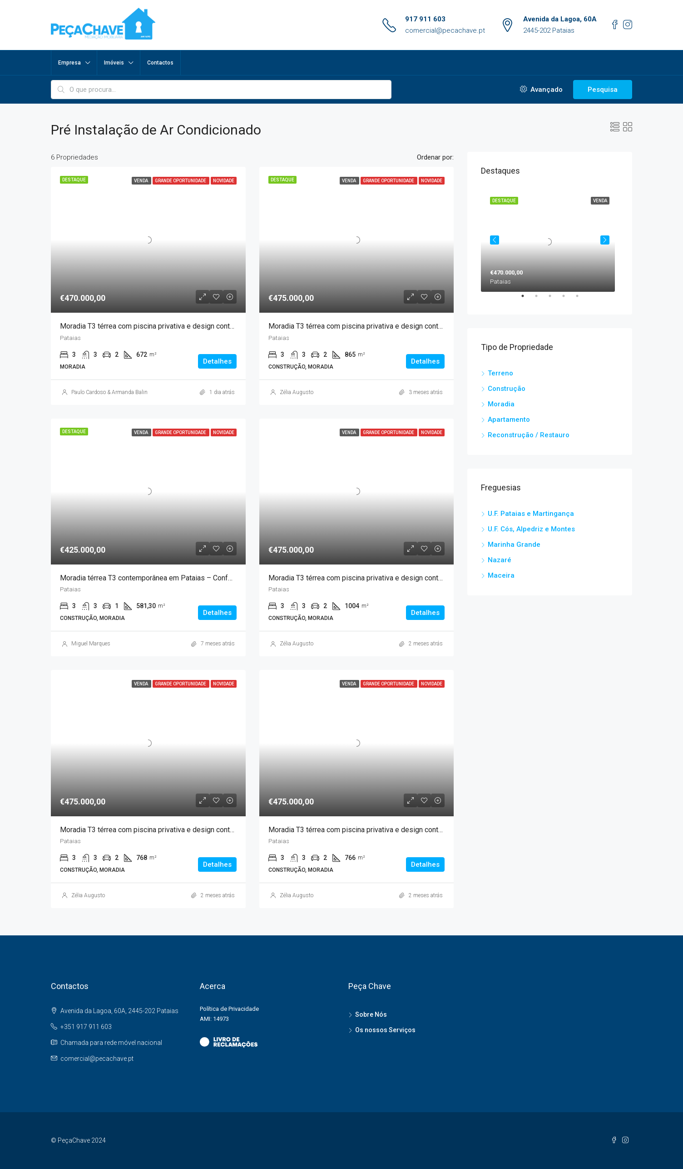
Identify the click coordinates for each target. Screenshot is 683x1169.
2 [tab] (540, 299)
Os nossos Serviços (385, 1030)
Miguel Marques (90, 643)
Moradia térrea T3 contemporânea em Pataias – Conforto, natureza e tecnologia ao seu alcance (210, 578)
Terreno (500, 373)
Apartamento (509, 419)
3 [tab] (554, 299)
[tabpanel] (550, 240)
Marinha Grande (514, 544)
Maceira (501, 575)
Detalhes (217, 361)
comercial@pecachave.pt (445, 30)
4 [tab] (568, 299)
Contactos (160, 63)
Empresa (69, 63)
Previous (494, 240)
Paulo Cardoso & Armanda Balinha (112, 392)
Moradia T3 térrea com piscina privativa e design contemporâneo (163, 326)
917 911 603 (425, 19)
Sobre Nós (371, 1014)
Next (604, 240)
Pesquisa (603, 89)
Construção (506, 389)
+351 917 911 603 (86, 1026)
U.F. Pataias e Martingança (531, 514)
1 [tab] (527, 299)
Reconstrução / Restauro (528, 435)
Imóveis (114, 63)
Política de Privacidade (229, 1008)
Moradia (501, 404)
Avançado (541, 89)
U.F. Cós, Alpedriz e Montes (531, 529)
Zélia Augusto (296, 392)
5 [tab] (581, 299)
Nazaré (499, 560)
